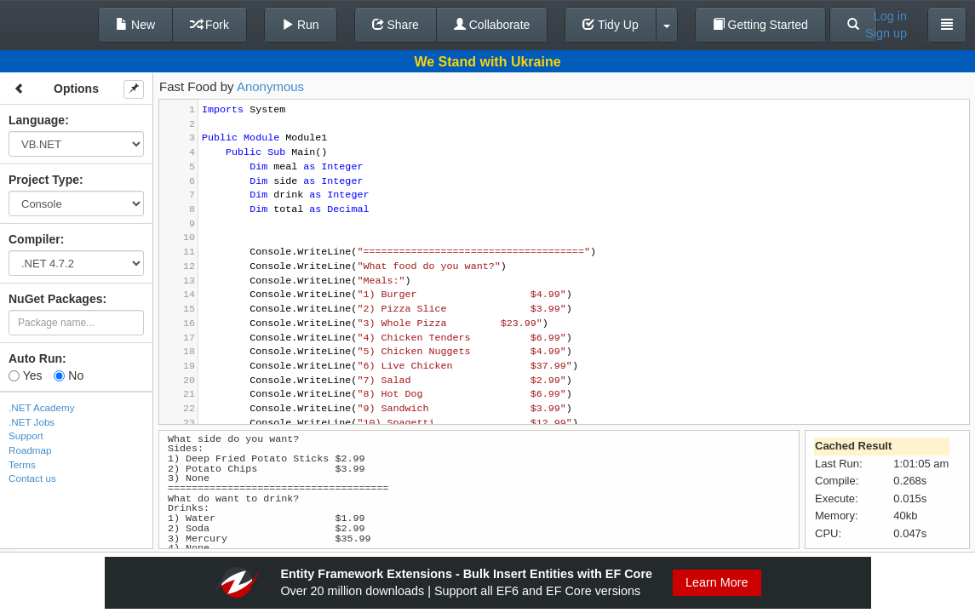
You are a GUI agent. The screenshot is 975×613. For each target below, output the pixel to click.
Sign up (886, 33)
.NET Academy (42, 407)
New (135, 25)
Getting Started (760, 25)
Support (26, 435)
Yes (25, 375)
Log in (890, 16)
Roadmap (30, 449)
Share (395, 25)
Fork (209, 25)
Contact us (32, 478)
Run (300, 25)
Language (37, 120)
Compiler (34, 239)
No (68, 375)
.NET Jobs (31, 421)
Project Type (44, 179)
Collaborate (492, 25)
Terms (22, 464)
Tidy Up (610, 25)
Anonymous (270, 86)
